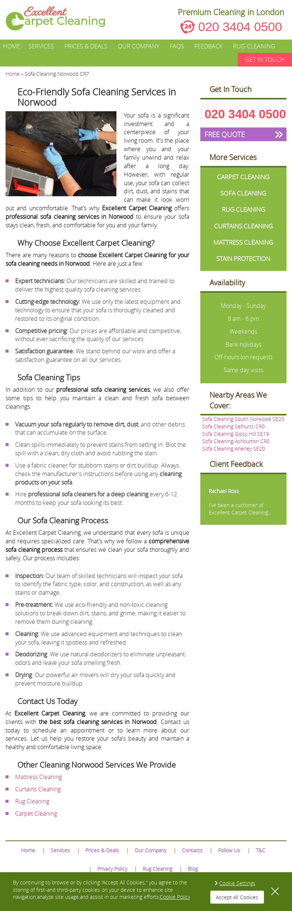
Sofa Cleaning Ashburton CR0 (235, 441)
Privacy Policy (112, 868)
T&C (260, 850)
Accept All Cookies (237, 897)
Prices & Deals (86, 46)
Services (41, 46)
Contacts (192, 850)
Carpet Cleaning (36, 813)
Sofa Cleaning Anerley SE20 (233, 448)
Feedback (208, 46)
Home (11, 46)
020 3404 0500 (240, 27)
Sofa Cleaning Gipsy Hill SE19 (235, 433)
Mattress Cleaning (38, 777)
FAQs (177, 46)
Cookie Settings (237, 883)
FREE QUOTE (224, 134)
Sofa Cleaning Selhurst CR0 (233, 426)
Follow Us (229, 850)
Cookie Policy (175, 896)
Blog (193, 868)
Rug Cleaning (254, 46)
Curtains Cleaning (38, 789)
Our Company (138, 46)
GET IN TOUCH (265, 59)
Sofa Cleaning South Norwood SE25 (243, 418)
